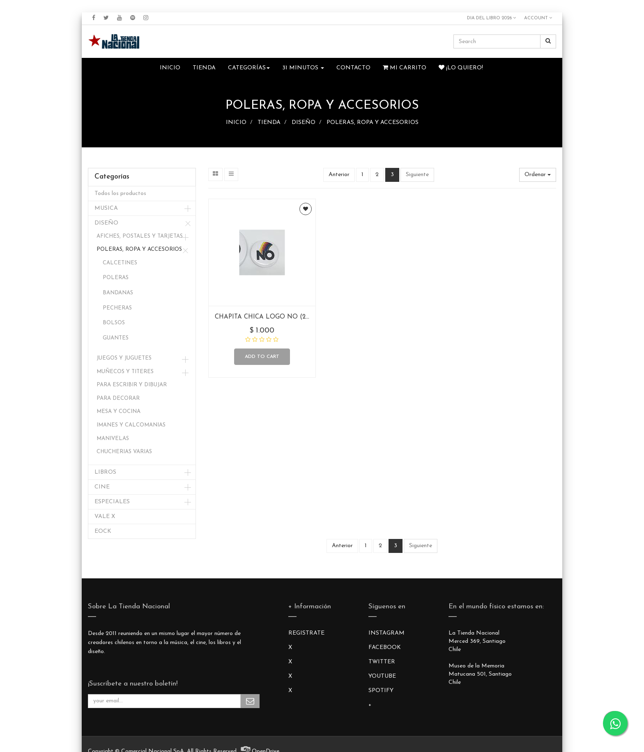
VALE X (104, 517)
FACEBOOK (384, 647)
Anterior (339, 175)
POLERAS (116, 277)
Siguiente (417, 175)
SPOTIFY (380, 691)
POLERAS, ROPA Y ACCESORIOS (373, 122)
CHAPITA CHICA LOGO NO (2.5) (264, 317)
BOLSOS (114, 323)
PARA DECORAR (118, 398)
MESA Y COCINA (118, 411)
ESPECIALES (112, 502)
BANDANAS (118, 293)
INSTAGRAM (386, 633)
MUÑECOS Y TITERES (125, 371)
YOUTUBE (382, 676)
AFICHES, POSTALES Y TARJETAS (140, 236)
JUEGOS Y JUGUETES (124, 358)
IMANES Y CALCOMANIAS (131, 425)
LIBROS (105, 472)
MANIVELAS (113, 438)
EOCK (102, 531)
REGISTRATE (306, 633)
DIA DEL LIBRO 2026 (491, 18)
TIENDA (269, 122)
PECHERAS (117, 308)
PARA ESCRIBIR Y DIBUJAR (132, 384)
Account (538, 18)
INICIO (236, 122)
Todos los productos (120, 193)
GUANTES (116, 338)
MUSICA (106, 208)
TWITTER (381, 662)
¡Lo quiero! (461, 67)
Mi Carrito (404, 67)
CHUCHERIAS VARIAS (124, 451)
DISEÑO (303, 122)
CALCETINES (120, 263)
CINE (102, 487)
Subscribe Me (250, 701)
